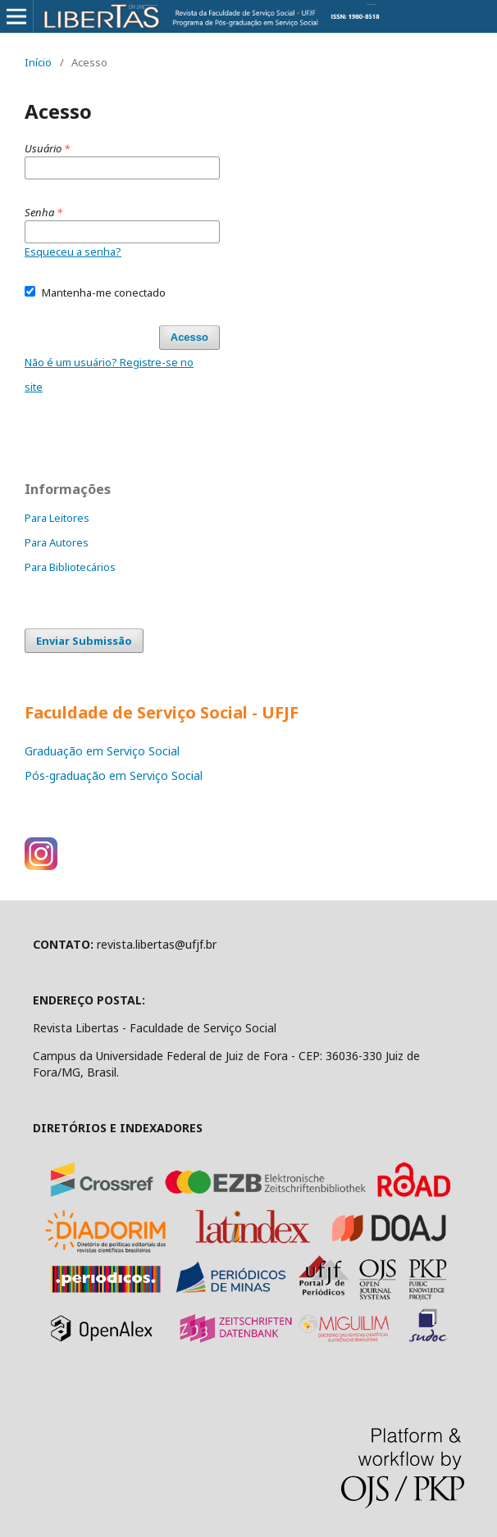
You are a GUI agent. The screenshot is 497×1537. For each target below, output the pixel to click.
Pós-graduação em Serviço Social (114, 775)
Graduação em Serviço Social (102, 751)
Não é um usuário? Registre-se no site (109, 374)
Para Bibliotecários (70, 567)
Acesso (189, 337)
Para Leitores (57, 517)
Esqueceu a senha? (73, 251)
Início (38, 62)
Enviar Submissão (84, 640)
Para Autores (57, 542)
